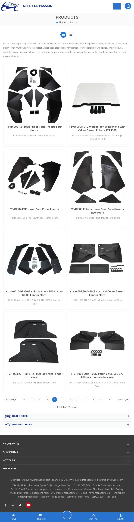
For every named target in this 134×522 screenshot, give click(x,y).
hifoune (45, 497)
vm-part (111, 497)
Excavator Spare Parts (40, 485)
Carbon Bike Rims (93, 489)
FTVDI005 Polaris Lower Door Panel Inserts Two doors (97, 211)
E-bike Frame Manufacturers (95, 493)
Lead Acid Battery (114, 489)
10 (101, 399)
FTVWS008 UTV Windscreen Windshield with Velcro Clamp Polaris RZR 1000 (97, 128)
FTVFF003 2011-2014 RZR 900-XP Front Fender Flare (34, 375)
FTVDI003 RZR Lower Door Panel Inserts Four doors (34, 128)
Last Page (123, 399)
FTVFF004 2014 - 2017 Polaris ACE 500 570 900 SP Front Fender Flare (97, 375)
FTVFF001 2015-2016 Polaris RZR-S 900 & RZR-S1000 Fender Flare (34, 293)
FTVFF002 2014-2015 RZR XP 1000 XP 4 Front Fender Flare (97, 293)
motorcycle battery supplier (67, 489)
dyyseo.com (116, 480)
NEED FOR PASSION (37, 6)
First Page (11, 399)
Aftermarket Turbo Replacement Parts (29, 493)
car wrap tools (43, 489)
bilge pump (58, 497)
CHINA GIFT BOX (82, 485)
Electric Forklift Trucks (22, 489)
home (61, 22)
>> (110, 399)
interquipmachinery (28, 497)
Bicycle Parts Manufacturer (107, 485)
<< (24, 399)
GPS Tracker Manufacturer (64, 493)
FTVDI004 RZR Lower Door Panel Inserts (34, 209)
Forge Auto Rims (62, 485)
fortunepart (118, 493)
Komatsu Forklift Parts (78, 497)
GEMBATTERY (98, 497)
